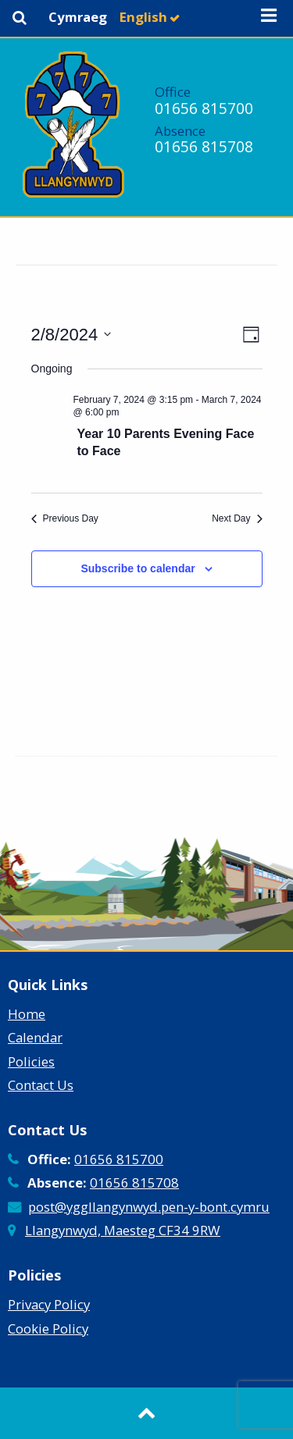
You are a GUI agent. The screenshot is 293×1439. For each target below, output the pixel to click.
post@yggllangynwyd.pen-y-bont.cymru (149, 1207)
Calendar (35, 1037)
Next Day (237, 518)
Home (26, 1014)
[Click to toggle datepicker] (71, 334)
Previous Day (64, 518)
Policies (31, 1061)
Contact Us (40, 1085)
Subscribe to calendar (137, 568)
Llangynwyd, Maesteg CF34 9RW (122, 1230)
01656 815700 (204, 108)
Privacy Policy (49, 1304)
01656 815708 (204, 146)
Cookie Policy (48, 1328)
